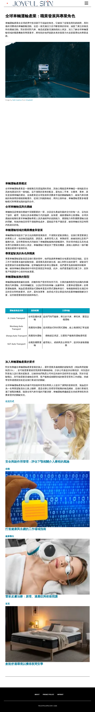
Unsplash (29, 100)
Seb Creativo (17, 100)
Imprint (60, 694)
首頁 (7, 603)
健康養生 (9, 536)
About (37, 694)
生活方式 (9, 401)
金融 (7, 469)
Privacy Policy (48, 694)
